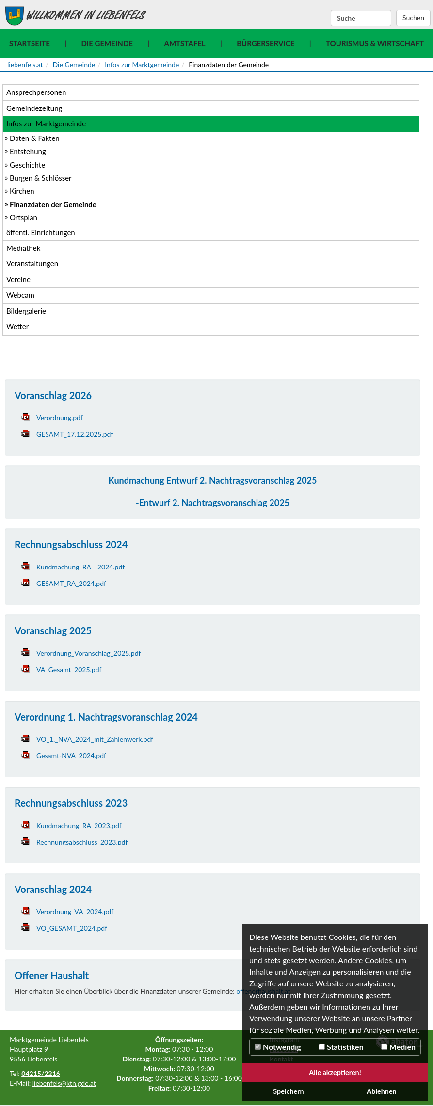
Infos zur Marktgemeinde (142, 65)
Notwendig (278, 1046)
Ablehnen (381, 1091)
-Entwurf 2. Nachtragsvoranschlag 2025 (212, 502)
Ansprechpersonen (36, 92)
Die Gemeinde (106, 43)
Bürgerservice (265, 43)
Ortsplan (23, 217)
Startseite (29, 43)
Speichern (288, 1091)
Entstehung (28, 151)
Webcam (20, 295)
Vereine (18, 279)
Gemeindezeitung (34, 108)
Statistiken (341, 1046)
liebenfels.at (25, 65)
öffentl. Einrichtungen (40, 232)
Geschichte (27, 164)
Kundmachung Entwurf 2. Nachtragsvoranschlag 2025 (213, 480)
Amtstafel (185, 43)
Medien (398, 1046)
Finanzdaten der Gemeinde (53, 204)
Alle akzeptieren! (335, 1072)
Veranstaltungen (32, 263)
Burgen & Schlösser (41, 177)
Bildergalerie (26, 311)
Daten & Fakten (35, 138)
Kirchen (22, 190)
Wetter (17, 326)
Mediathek (23, 248)
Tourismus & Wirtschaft (375, 43)
